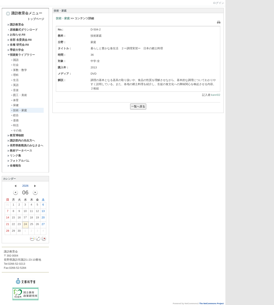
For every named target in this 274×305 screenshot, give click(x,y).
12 (37, 212)
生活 (15, 80)
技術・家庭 (19, 110)
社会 (15, 64)
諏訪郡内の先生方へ (21, 140)
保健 (15, 105)
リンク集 (14, 155)
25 (31, 225)
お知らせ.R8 (16, 34)
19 (37, 218)
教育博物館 (15, 135)
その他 (16, 130)
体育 (15, 100)
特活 (15, 125)
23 (19, 225)
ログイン (218, 3)
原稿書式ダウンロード (22, 29)
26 (37, 225)
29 (13, 231)
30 (19, 231)
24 (25, 225)
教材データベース (19, 150)
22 (13, 225)
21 (7, 225)
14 (7, 218)
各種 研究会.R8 (18, 44)
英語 (15, 85)
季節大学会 (15, 49)
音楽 (15, 90)
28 (7, 231)
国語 (15, 60)
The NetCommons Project (211, 303)
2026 (25, 185)
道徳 (15, 120)
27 (43, 225)
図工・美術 (19, 95)
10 (25, 212)
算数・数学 (19, 70)
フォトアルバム (18, 160)
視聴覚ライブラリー (21, 54)
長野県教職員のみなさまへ (25, 145)
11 (31, 212)
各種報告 (14, 165)
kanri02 (215, 94)
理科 (15, 75)
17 (25, 218)
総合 (15, 115)
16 (19, 218)
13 (43, 212)
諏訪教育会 (15, 24)
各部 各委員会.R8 (19, 39)
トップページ (35, 19)
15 (13, 218)
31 (7, 205)
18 (31, 218)
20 (43, 218)
